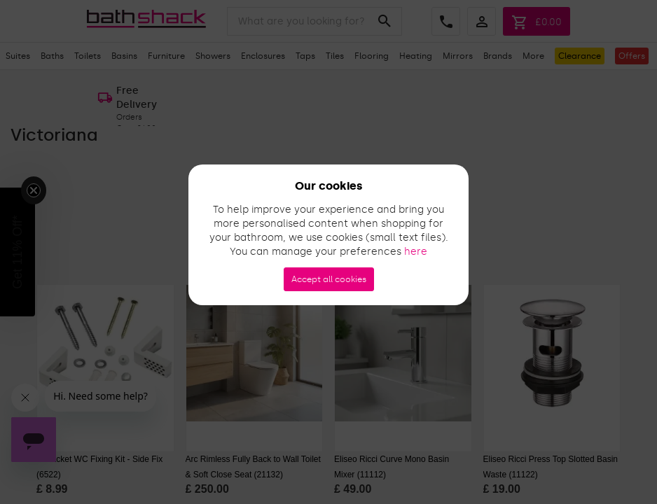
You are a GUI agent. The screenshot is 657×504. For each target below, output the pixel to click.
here (415, 252)
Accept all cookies (328, 279)
